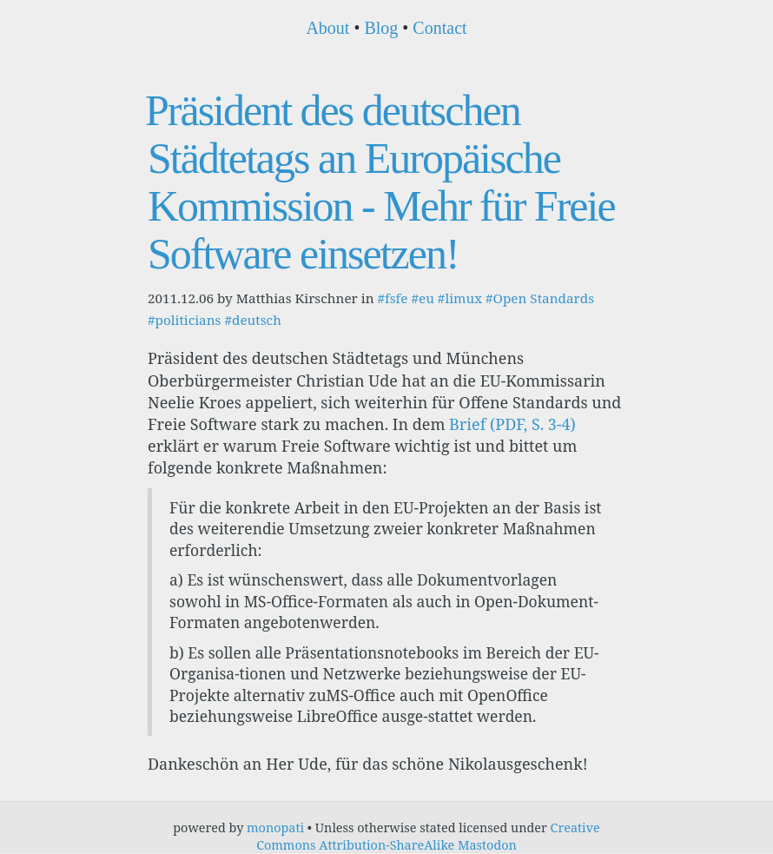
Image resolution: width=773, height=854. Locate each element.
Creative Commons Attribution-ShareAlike (428, 836)
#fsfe (392, 298)
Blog (381, 27)
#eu (422, 298)
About (327, 27)
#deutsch (252, 319)
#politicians (184, 319)
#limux (460, 298)
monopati (275, 827)
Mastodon (487, 845)
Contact (439, 27)
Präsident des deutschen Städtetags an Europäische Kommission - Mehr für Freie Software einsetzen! (380, 182)
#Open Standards (540, 298)
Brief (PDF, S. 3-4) (512, 424)
